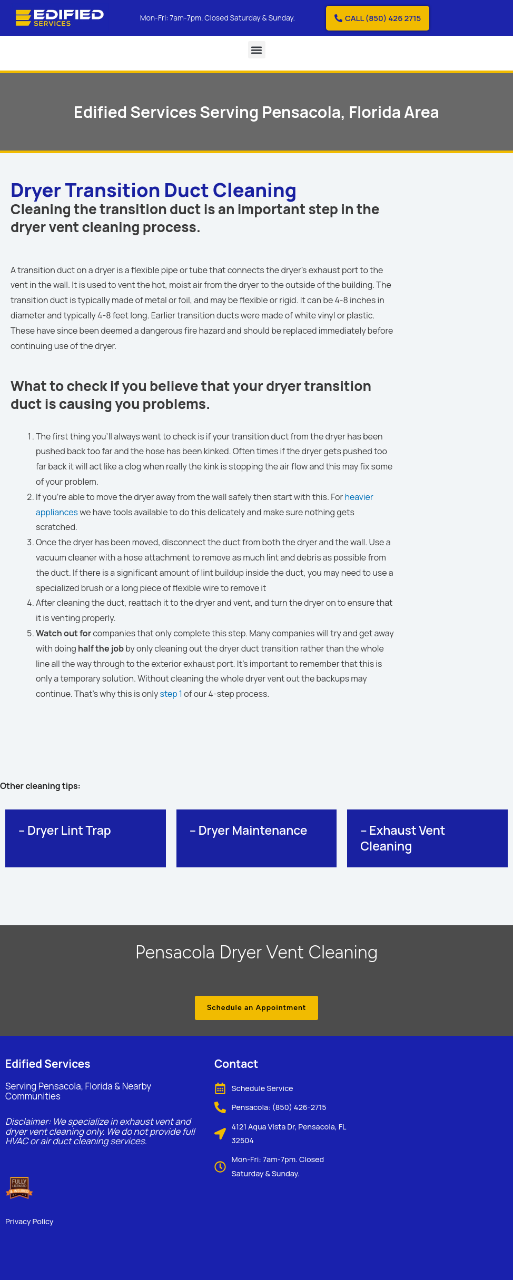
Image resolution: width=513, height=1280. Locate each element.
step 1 (171, 693)
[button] (256, 49)
